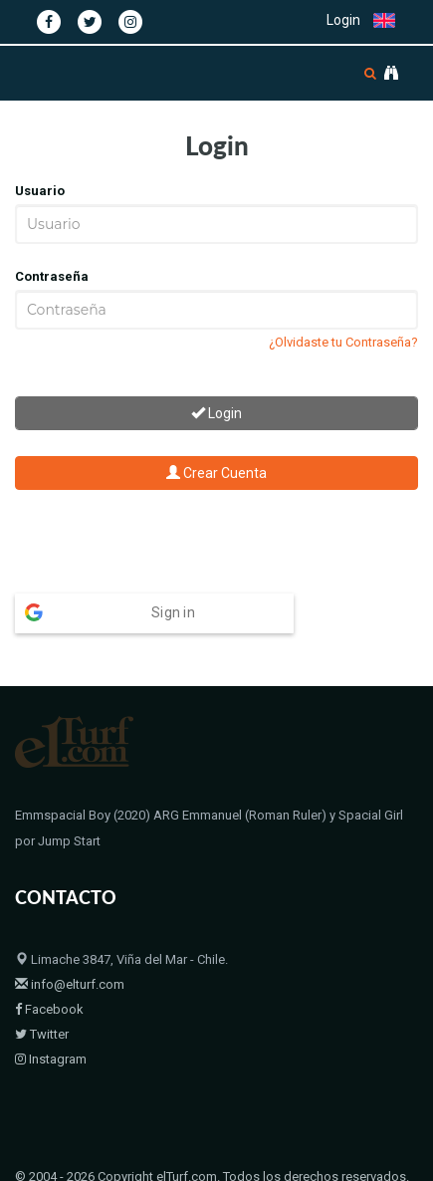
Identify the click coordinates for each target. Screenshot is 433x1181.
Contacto (238, 1163)
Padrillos (89, 1163)
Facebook (49, 970)
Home (32, 1163)
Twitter (42, 995)
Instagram (51, 1020)
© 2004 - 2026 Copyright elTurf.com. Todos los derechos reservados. (212, 1137)
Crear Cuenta (216, 473)
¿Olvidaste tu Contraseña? (343, 342)
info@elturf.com (69, 945)
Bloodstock (163, 1163)
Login (343, 20)
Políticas (304, 1163)
